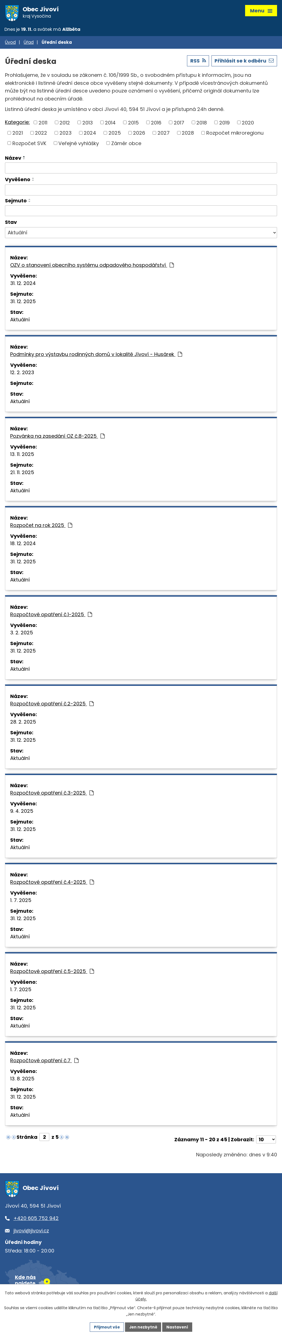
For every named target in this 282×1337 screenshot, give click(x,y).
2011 (43, 123)
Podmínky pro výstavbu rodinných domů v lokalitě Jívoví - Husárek (96, 355)
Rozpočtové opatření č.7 (44, 1061)
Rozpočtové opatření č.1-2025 (51, 615)
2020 (248, 123)
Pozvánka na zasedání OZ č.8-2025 (57, 437)
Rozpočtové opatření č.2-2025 (52, 704)
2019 (224, 123)
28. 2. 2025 (23, 722)
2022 (41, 134)
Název (13, 159)
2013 (87, 123)
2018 (201, 123)
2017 (179, 123)
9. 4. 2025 (21, 812)
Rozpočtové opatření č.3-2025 (52, 793)
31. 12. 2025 (23, 302)
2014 (110, 123)
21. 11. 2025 (22, 473)
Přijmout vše (106, 1327)
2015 (133, 123)
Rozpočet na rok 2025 (41, 526)
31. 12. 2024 (23, 284)
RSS (197, 61)
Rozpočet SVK (29, 144)
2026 (139, 134)
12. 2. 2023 (22, 373)
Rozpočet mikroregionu (235, 134)
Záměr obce (126, 144)
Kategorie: (17, 122)
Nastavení (178, 1327)
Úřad (29, 43)
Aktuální (20, 320)
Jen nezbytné (143, 1327)
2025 (115, 134)
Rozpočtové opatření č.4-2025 (52, 883)
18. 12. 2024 (23, 544)
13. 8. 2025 (22, 1079)
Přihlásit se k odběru (243, 61)
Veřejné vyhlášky (78, 144)
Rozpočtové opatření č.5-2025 (52, 972)
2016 (156, 123)
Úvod (10, 43)
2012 (64, 123)
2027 (164, 134)
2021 (17, 134)
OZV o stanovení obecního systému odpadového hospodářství (92, 266)
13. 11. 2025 (22, 455)
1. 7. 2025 (20, 901)
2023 (65, 134)
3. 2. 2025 (21, 633)
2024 (90, 134)
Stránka (27, 1138)
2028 (188, 134)
